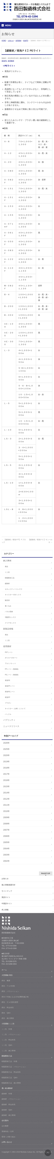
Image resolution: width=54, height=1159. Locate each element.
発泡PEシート (10, 691)
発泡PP (7, 697)
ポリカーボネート (11, 658)
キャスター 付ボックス (13, 594)
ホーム (4, 970)
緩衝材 (7, 583)
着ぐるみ (8, 606)
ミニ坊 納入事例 (8, 1051)
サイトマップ (7, 891)
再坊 (6, 566)
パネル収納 (9, 611)
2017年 (6, 774)
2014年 (6, 792)
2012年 (6, 799)
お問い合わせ (7, 1142)
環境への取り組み (8, 1137)
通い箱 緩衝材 (7, 1088)
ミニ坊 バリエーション (11, 1034)
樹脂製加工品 (9, 578)
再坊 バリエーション (10, 991)
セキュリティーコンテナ (13, 589)
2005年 (6, 842)
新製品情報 (8, 629)
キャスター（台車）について (15, 708)
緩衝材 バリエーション (11, 1099)
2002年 (6, 861)
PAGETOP (45, 873)
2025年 (6, 749)
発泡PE (4, 61)
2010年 (6, 811)
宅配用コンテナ (10, 617)
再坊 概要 (6, 981)
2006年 (6, 836)
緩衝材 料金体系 (8, 1104)
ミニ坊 (7, 572)
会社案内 (5, 1120)
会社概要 (5, 1126)
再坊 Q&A (6, 1013)
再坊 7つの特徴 (8, 986)
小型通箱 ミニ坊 (8, 1024)
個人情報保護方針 (8, 885)
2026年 (6, 743)
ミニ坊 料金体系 (8, 1040)
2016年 (6, 780)
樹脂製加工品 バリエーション (14, 1067)
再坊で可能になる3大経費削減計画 (15, 997)
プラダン (8, 703)
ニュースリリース (11, 726)
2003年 (6, 855)
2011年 (6, 805)
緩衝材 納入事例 (8, 1115)
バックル (8, 714)
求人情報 (5, 910)
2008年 (6, 823)
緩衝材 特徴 (7, 1094)
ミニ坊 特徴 (7, 1029)
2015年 (6, 786)
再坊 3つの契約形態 (10, 1002)
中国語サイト (7, 904)
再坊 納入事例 (8, 1018)
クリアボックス (10, 623)
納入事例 (7, 560)
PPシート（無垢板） (12, 669)
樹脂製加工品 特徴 (9, 1061)
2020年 (6, 755)
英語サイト (6, 897)
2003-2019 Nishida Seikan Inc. (24, 1152)
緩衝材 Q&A (7, 1110)
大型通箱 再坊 (7, 975)
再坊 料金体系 (8, 1007)
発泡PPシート (10, 686)
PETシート (9, 652)
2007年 (6, 830)
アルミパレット (10, 663)
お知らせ (5, 879)
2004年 (6, 848)
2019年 (6, 761)
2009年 (6, 817)
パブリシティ (9, 720)
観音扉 (7, 600)
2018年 (6, 768)
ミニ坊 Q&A (7, 1045)
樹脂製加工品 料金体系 (11, 1072)
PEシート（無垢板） (12, 675)
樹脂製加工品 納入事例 (11, 1083)
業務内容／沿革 (8, 1131)
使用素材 (11, 61)
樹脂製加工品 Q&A (9, 1077)
